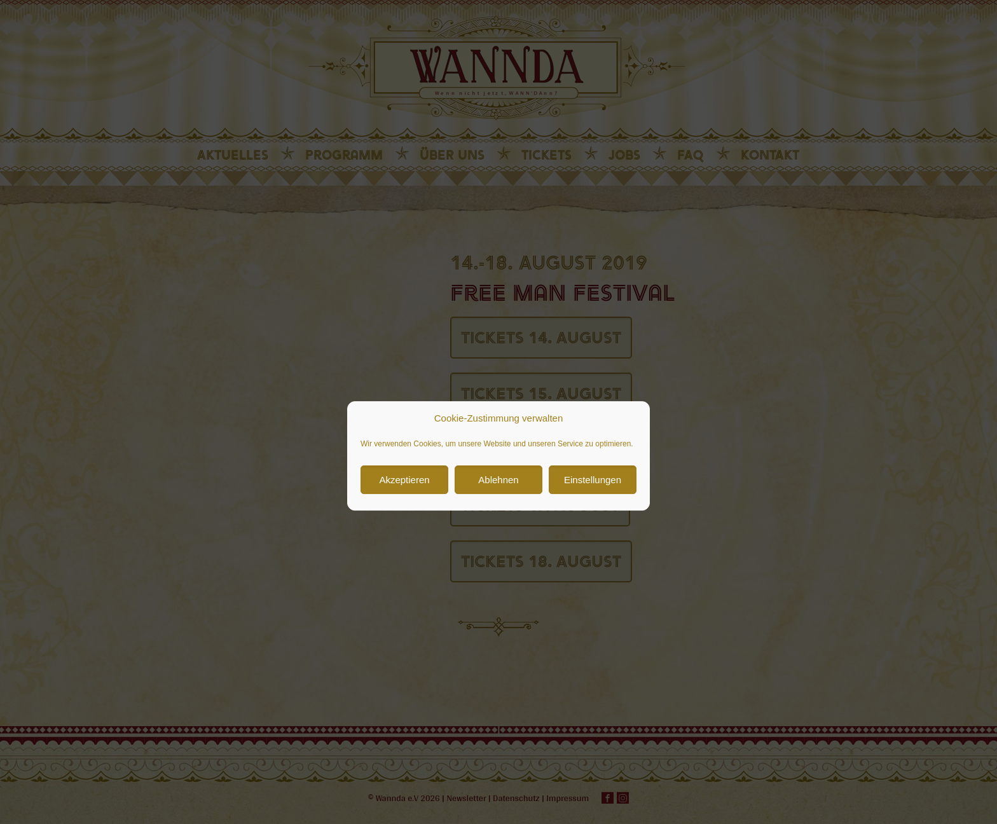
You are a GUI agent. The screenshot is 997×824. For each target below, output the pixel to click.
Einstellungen (592, 528)
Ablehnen (498, 528)
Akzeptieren (404, 528)
